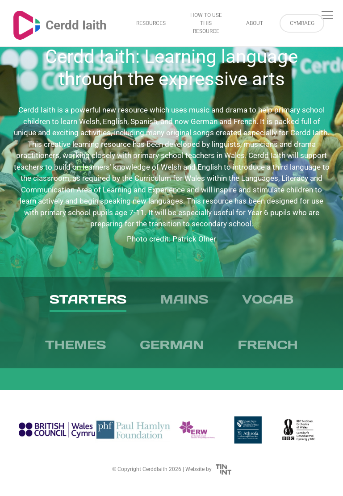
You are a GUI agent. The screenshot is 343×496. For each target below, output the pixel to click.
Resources (151, 23)
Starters (88, 299)
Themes (75, 345)
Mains (184, 299)
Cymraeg (302, 23)
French (268, 345)
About (254, 23)
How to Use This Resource (206, 23)
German (172, 345)
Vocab (267, 299)
